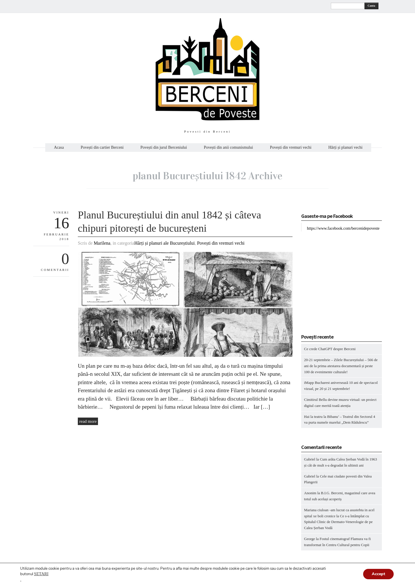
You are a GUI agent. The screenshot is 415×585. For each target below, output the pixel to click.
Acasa (59, 148)
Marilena (102, 243)
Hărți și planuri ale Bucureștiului (164, 243)
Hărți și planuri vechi (345, 148)
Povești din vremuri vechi (290, 148)
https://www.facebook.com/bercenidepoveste (343, 228)
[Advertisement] (337, 284)
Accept (378, 574)
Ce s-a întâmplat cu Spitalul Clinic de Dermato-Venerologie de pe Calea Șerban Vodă (338, 522)
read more (88, 421)
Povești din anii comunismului (228, 148)
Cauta (371, 5)
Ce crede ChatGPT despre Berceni (330, 349)
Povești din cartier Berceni (102, 148)
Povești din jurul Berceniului (163, 148)
